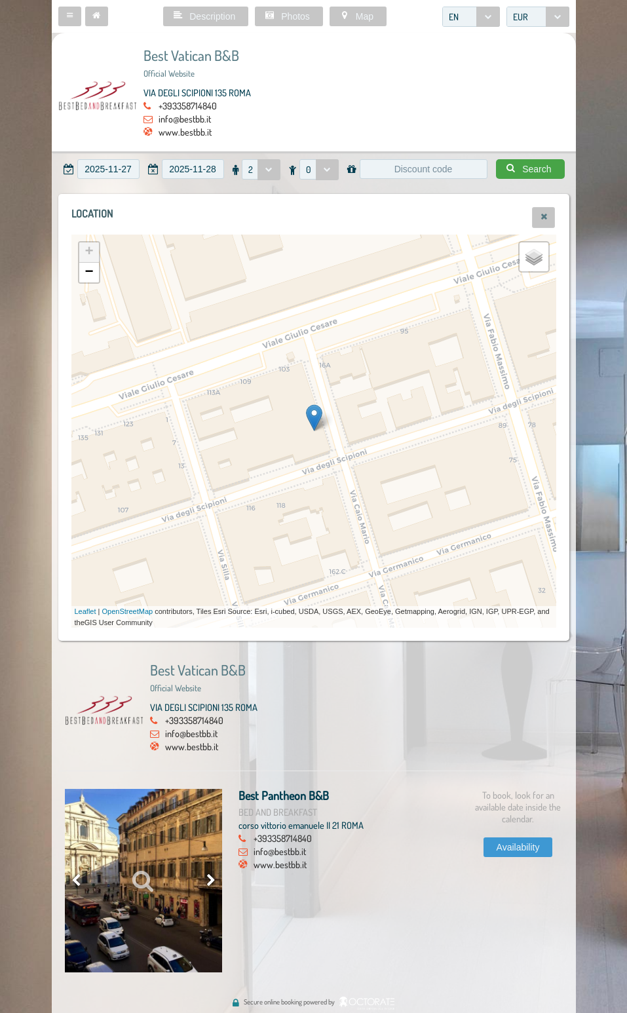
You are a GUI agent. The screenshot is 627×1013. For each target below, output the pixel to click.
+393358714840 (188, 105)
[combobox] (471, 17)
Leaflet (85, 611)
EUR (520, 16)
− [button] (89, 272)
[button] (69, 16)
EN (454, 16)
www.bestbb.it (185, 132)
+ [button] (89, 252)
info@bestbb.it (185, 118)
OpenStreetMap (127, 611)
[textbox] (108, 169)
